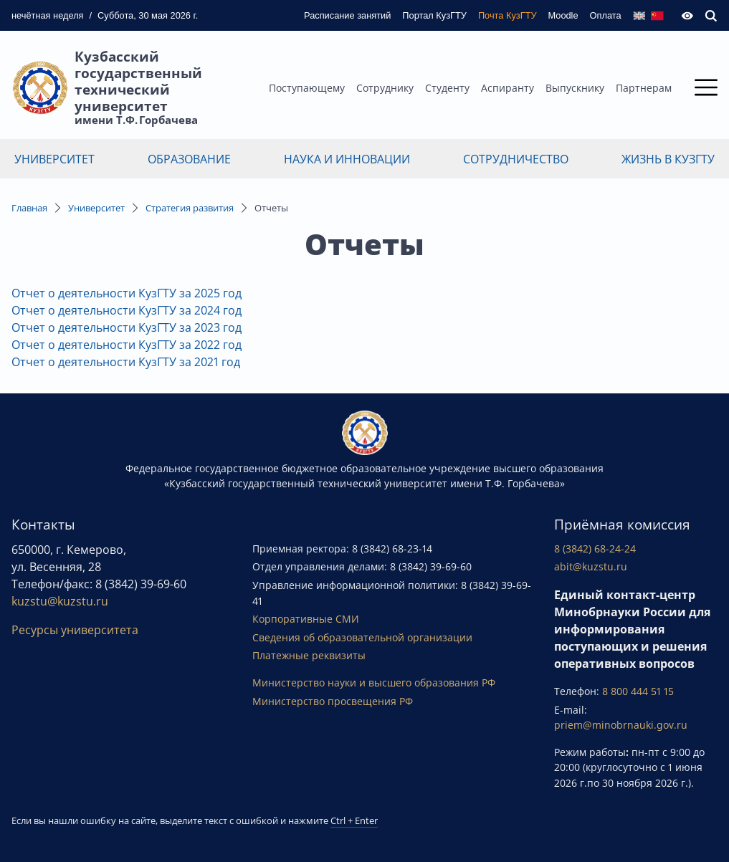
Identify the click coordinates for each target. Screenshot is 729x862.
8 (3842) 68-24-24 (595, 548)
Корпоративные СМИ (305, 619)
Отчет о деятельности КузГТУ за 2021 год (125, 362)
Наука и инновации (347, 159)
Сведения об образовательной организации (362, 637)
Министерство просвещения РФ (332, 701)
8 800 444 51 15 (638, 691)
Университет (54, 159)
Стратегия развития (190, 207)
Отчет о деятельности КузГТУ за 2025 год (126, 293)
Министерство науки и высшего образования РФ (373, 682)
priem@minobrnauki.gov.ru (620, 725)
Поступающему (307, 88)
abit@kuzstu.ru (590, 566)
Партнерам (644, 88)
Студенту (447, 88)
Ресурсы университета (74, 630)
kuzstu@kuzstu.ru (59, 601)
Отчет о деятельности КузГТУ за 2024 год (126, 310)
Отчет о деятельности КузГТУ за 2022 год (126, 345)
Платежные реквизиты (309, 655)
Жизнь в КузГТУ (668, 159)
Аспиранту (507, 88)
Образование (189, 159)
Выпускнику (574, 88)
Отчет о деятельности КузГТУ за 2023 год (126, 327)
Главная (29, 207)
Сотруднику (385, 88)
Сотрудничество (515, 159)
